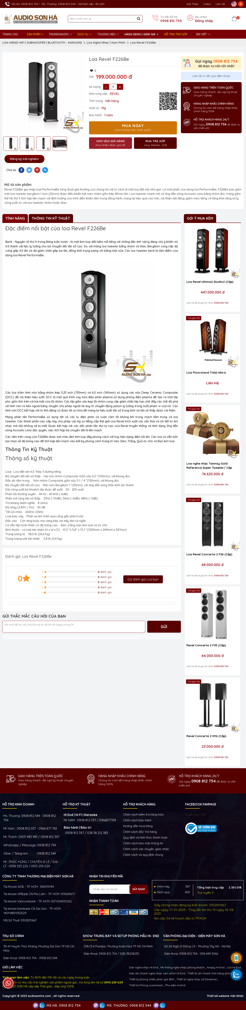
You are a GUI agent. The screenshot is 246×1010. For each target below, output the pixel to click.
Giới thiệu (192, 4)
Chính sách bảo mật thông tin (143, 843)
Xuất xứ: (94, 108)
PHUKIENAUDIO (59, 34)
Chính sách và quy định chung (143, 855)
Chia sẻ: (11, 170)
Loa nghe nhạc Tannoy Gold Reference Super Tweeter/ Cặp (209, 466)
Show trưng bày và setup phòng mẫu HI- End (121, 936)
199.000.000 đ (114, 77)
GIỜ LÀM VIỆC (12, 967)
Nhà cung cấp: (98, 94)
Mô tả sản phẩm (17, 184)
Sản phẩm (33, 34)
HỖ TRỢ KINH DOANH (18, 804)
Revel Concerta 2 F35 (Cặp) (206, 645)
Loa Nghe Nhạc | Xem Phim (106, 42)
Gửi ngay (138, 889)
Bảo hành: (95, 115)
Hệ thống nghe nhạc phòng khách (182, 967)
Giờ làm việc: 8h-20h (91, 4)
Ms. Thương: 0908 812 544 (58, 4)
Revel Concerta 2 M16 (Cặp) (206, 736)
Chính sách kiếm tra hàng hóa (143, 814)
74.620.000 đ (212, 474)
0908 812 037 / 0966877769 (96, 820)
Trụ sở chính (13, 936)
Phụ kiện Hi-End (175, 985)
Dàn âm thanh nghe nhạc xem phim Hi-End (157, 973)
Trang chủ (10, 34)
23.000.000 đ (212, 746)
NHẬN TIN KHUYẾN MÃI (106, 876)
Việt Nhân (237, 996)
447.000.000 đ (212, 292)
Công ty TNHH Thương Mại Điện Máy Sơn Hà (37, 876)
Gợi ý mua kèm (200, 218)
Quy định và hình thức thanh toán (145, 837)
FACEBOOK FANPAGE (200, 804)
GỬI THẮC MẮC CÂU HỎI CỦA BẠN (34, 616)
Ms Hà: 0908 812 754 (64, 1005)
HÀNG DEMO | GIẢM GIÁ (139, 34)
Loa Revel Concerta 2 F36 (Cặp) (209, 554)
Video (207, 4)
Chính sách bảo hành (137, 820)
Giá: (91, 76)
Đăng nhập (204, 21)
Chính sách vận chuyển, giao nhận (146, 849)
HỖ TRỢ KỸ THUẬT (76, 804)
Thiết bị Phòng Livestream (146, 985)
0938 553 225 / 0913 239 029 (29, 866)
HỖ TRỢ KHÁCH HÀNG (139, 804)
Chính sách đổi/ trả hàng (140, 832)
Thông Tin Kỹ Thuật (51, 218)
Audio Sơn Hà (195, 815)
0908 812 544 (46, 853)
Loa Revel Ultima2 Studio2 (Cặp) (209, 282)
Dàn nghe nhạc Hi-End (143, 967)
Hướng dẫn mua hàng (138, 826)
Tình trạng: (96, 101)
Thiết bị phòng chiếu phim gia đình (151, 979)
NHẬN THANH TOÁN (104, 901)
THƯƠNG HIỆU (106, 34)
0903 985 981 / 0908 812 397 (38, 837)
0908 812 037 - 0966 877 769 (37, 828)
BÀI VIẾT (201, 34)
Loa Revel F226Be (143, 42)
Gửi (164, 626)
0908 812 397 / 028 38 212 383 (86, 833)
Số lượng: (95, 87)
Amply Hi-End (215, 967)
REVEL (114, 94)
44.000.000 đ (212, 656)
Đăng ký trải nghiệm (24, 159)
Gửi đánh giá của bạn (143, 579)
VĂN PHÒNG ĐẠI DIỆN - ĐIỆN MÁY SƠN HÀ (194, 936)
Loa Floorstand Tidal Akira (206, 372)
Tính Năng (15, 218)
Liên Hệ (220, 4)
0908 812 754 (171, 21)
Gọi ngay (216, 61)
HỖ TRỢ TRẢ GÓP (175, 34)
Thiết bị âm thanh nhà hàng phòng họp (213, 973)
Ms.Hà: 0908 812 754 (25, 4)
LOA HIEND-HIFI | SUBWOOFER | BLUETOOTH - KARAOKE (42, 42)
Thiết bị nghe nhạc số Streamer (196, 979)
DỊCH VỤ (83, 34)
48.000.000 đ (212, 565)
